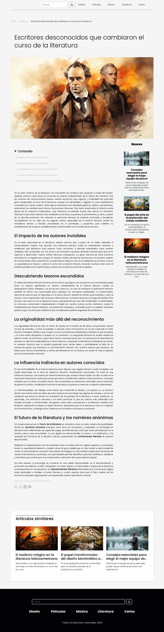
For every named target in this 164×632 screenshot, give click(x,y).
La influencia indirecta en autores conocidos (37, 175)
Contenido (25, 151)
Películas (96, 4)
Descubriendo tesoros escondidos (32, 163)
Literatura (126, 4)
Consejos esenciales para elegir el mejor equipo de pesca (136, 174)
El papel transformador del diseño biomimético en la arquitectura (81, 559)
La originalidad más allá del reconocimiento (36, 169)
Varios (142, 4)
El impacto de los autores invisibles (32, 157)
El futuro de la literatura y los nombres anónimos (39, 180)
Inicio (13, 21)
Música (111, 4)
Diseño (81, 4)
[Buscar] (54, 4)
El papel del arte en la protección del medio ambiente (137, 217)
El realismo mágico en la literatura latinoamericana (136, 260)
